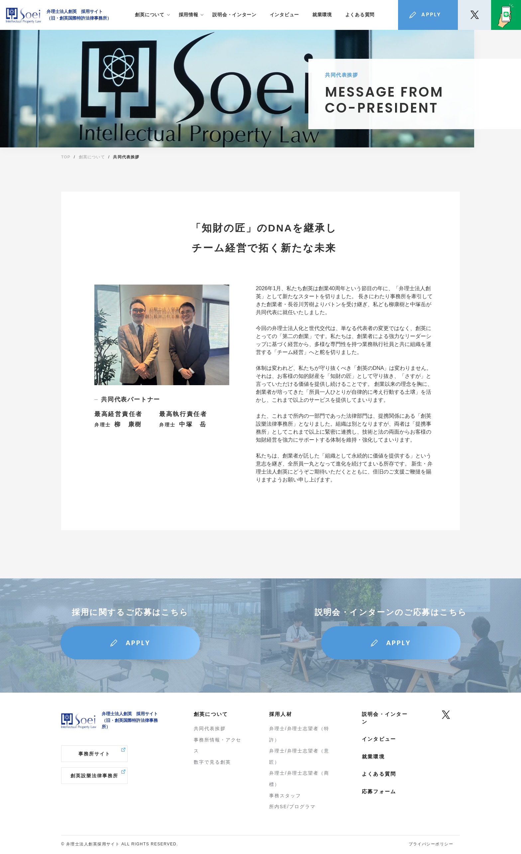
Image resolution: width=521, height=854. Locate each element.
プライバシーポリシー (431, 844)
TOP (65, 157)
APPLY (138, 642)
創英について (92, 157)
